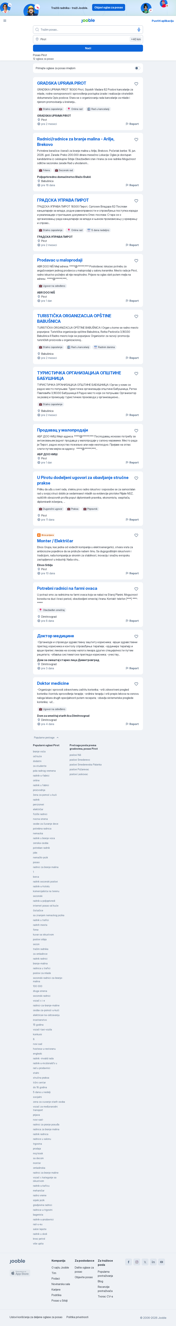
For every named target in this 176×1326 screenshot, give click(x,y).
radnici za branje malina (45, 867)
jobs (35, 852)
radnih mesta (40, 924)
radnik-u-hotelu (41, 886)
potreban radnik (41, 847)
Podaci (56, 1278)
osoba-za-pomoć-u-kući (46, 1010)
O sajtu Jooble (60, 1267)
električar (38, 809)
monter (37, 1163)
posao (36, 862)
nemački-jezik (40, 857)
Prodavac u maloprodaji (59, 260)
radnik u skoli (40, 1233)
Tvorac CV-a (105, 1296)
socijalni (37, 1096)
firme (35, 929)
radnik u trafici (41, 920)
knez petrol (39, 1238)
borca (36, 876)
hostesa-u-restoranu (44, 1048)
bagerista (38, 1214)
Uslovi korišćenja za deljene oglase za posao (36, 1317)
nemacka (38, 833)
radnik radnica (40, 1134)
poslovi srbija (40, 939)
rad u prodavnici (41, 1068)
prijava (36, 1114)
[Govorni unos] (138, 29)
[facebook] (128, 1262)
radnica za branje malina (46, 1129)
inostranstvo (40, 1019)
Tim (54, 1273)
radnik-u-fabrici (41, 775)
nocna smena (40, 818)
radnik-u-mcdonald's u (45, 1063)
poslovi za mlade (42, 973)
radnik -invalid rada (43, 1058)
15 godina (38, 1024)
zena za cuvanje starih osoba (49, 1101)
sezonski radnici (41, 995)
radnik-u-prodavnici (43, 1219)
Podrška (56, 1295)
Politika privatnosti (77, 1317)
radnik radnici (40, 958)
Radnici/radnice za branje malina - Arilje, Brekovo (75, 141)
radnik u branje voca (44, 838)
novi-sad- (38, 1119)
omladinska (39, 1167)
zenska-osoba (40, 843)
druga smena (40, 990)
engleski (37, 1053)
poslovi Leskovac (79, 774)
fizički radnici (40, 814)
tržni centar (39, 1082)
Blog (100, 1281)
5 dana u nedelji (42, 1092)
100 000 (37, 986)
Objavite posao (84, 1277)
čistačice (38, 910)
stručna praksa (41, 1077)
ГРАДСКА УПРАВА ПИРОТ (63, 200)
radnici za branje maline (45, 1172)
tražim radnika (40, 948)
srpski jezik (39, 1200)
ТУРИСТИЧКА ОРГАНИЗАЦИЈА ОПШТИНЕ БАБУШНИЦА (79, 375)
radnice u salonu (42, 1138)
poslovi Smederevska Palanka (86, 764)
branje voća (39, 751)
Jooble (162, 1317)
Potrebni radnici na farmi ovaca (67, 588)
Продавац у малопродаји (62, 430)
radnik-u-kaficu (41, 1185)
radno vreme (39, 1195)
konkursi (37, 1034)
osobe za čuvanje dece (45, 823)
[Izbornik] (4, 20)
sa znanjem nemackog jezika (48, 915)
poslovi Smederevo (80, 759)
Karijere (56, 1289)
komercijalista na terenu (46, 891)
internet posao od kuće (45, 905)
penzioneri (38, 804)
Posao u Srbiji (60, 1300)
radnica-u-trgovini (42, 1209)
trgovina (37, 1143)
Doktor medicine (53, 683)
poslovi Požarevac (79, 769)
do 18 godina (40, 1087)
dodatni (37, 761)
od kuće (37, 756)
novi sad (37, 1043)
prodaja (37, 1148)
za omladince (40, 953)
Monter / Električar (55, 540)
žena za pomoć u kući (45, 794)
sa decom (38, 1158)
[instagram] (136, 1262)
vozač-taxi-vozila (42, 1029)
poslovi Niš (75, 754)
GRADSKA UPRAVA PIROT (61, 83)
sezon (36, 944)
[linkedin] (153, 1262)
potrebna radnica (42, 828)
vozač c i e (39, 1000)
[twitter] (145, 1262)
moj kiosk (38, 1153)
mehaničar (38, 1190)
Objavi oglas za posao (108, 7)
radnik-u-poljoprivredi (44, 900)
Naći (88, 48)
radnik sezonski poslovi (45, 881)
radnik (36, 799)
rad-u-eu (37, 1224)
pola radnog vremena (44, 770)
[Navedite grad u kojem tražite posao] (88, 39)
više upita (38, 1243)
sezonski (37, 895)
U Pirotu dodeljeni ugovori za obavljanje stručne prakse (83, 480)
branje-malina (40, 963)
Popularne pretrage (46, 737)
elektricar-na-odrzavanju (46, 1015)
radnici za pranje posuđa (46, 1124)
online (36, 780)
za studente (39, 765)
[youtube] (161, 1262)
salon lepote (39, 1229)
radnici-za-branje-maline (46, 1005)
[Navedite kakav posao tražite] (88, 29)
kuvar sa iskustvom (43, 934)
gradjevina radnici (42, 1204)
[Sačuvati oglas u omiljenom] (136, 83)
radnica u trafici (41, 968)
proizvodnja (39, 790)
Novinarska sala (61, 1284)
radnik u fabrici (41, 785)
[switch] (137, 68)
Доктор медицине (55, 635)
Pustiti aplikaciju (163, 21)
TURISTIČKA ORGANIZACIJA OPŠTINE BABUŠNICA (74, 318)
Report (132, 124)
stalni (36, 1072)
